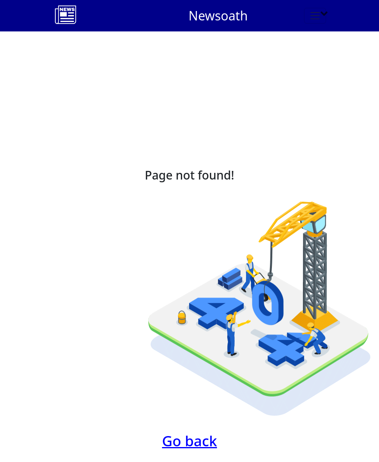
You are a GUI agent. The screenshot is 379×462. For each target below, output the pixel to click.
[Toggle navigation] (315, 16)
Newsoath (218, 15)
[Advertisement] (189, 90)
